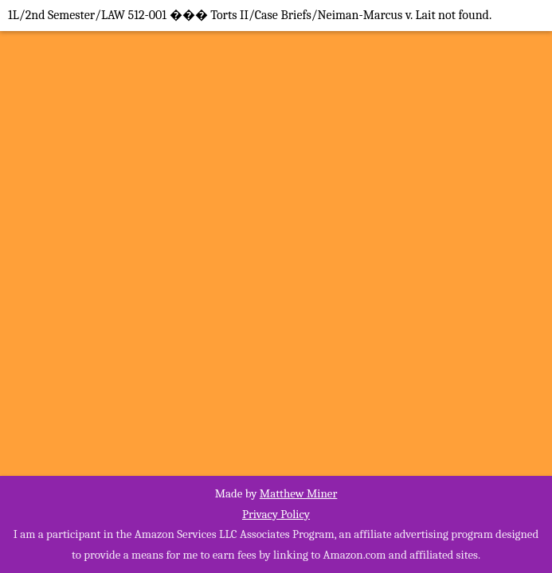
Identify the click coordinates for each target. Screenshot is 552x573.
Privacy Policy (276, 514)
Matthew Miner (299, 493)
